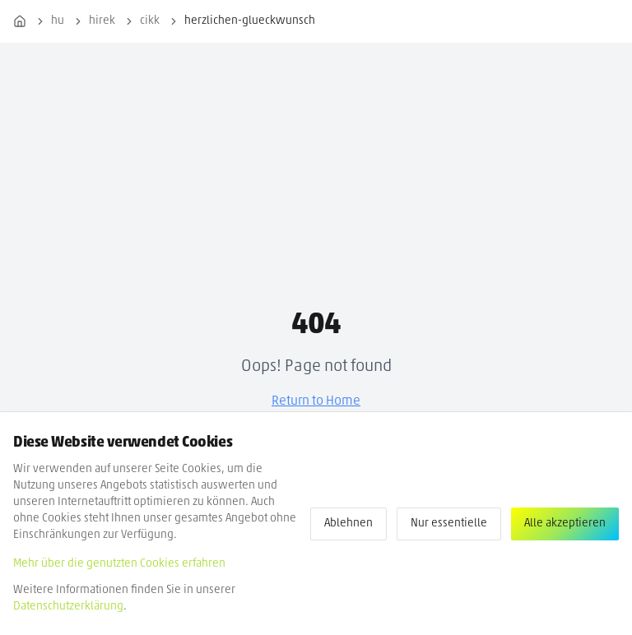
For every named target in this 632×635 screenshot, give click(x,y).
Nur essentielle (449, 523)
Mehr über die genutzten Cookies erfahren (119, 564)
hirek (102, 21)
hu (57, 21)
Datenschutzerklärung (68, 606)
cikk (150, 21)
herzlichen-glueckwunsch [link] (249, 21)
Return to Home (316, 401)
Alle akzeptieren (565, 523)
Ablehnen (348, 523)
